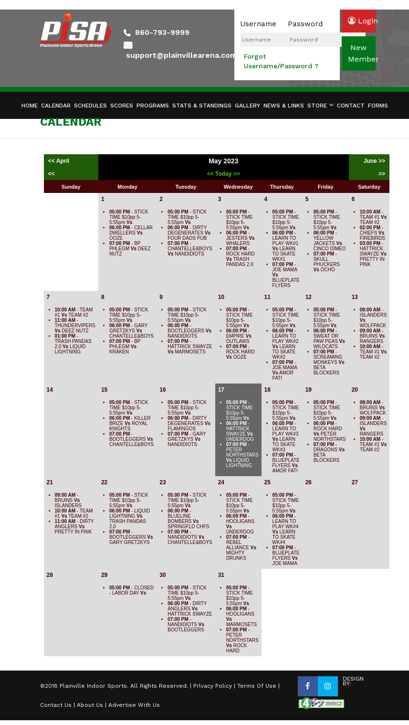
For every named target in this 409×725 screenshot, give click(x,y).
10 (221, 297)
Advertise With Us (134, 705)
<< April (59, 161)
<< (51, 174)
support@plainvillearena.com (181, 55)
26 (308, 482)
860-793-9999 (162, 32)
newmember (362, 53)
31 (221, 575)
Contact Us (56, 705)
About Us (90, 705)
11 (267, 297)
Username (258, 24)
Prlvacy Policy (212, 685)
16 (162, 389)
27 (355, 482)
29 (104, 575)
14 (50, 389)
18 (267, 389)
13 (355, 297)
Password (305, 24)
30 (162, 575)
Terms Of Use (256, 685)
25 (267, 482)
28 (50, 575)
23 (162, 482)
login (362, 20)
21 (50, 482)
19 (308, 389)
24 (221, 482)
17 (221, 389)
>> (381, 174)
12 (308, 297)
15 (104, 389)
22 (104, 482)
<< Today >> (223, 174)
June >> (374, 161)
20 (355, 389)
